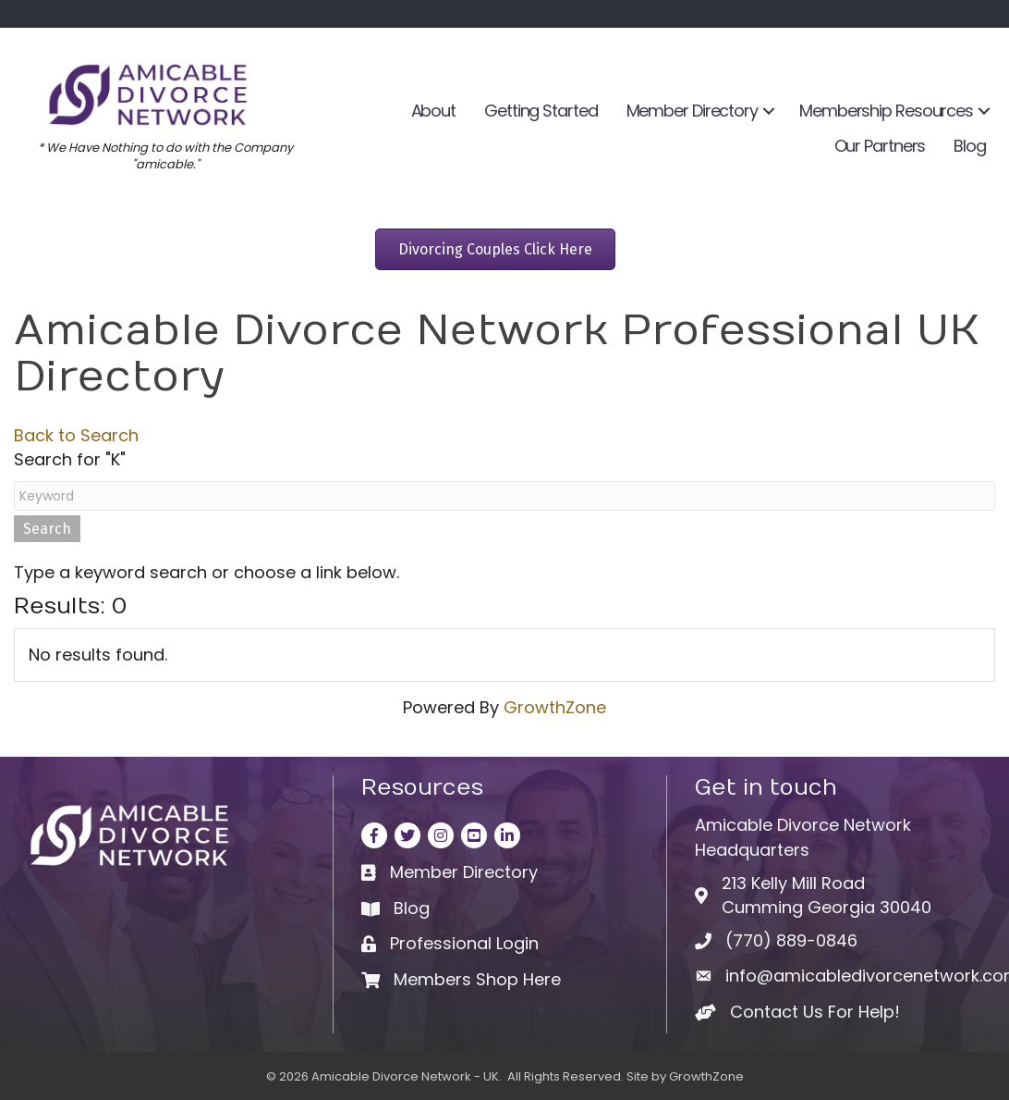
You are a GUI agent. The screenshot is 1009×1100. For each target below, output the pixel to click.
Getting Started (541, 110)
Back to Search (76, 435)
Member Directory (692, 110)
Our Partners (880, 145)
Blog (970, 145)
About (433, 110)
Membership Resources (886, 110)
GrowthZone (555, 707)
